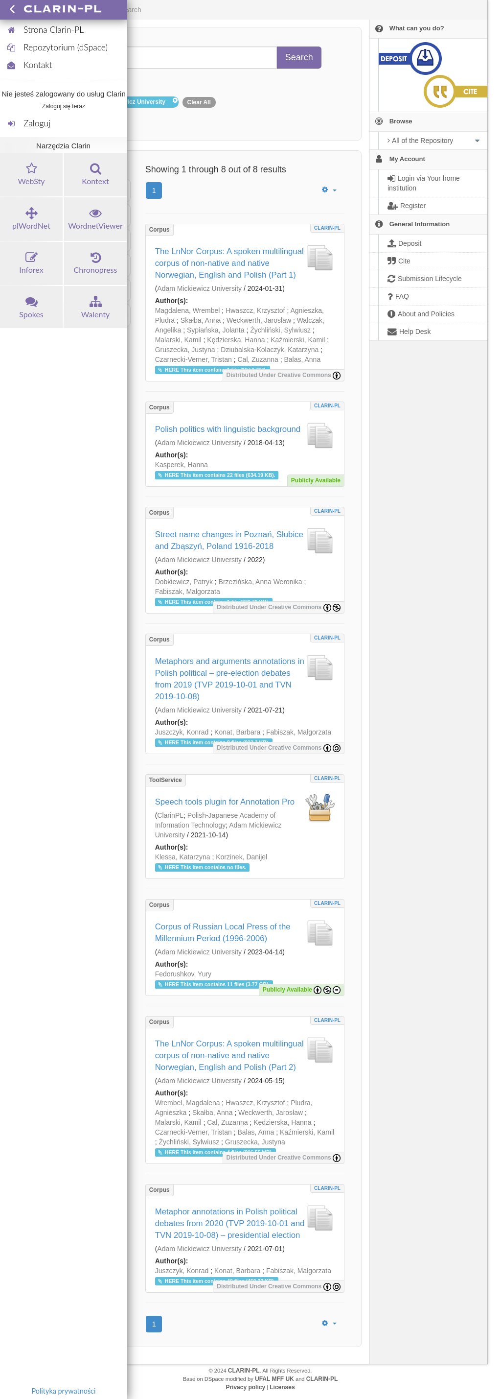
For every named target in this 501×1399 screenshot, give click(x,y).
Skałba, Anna (201, 320)
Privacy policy (245, 1387)
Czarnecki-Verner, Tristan (193, 359)
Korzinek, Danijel (241, 857)
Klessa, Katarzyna (182, 857)
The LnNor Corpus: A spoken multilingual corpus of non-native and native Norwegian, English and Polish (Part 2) (229, 1055)
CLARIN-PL (327, 228)
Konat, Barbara (237, 732)
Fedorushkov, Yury (183, 974)
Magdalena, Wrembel (187, 310)
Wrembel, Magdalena (187, 1103)
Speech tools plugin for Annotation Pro (225, 801)
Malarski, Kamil (178, 340)
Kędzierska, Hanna (236, 340)
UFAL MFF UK (274, 1378)
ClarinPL (170, 815)
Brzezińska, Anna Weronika (260, 582)
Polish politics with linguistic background (228, 429)
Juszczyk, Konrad (182, 732)
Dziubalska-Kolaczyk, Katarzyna (270, 350)
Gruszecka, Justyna (185, 350)
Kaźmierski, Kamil (298, 340)
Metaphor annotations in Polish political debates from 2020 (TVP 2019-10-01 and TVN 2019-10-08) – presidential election (230, 1223)
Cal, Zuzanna (258, 359)
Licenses (282, 1387)
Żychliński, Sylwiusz (280, 330)
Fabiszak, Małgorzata (187, 591)
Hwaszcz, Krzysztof (255, 310)
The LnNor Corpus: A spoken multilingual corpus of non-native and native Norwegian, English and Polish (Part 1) (229, 263)
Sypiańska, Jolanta (216, 330)
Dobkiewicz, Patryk (184, 582)
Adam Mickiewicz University (199, 288)
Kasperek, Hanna (181, 465)
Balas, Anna (302, 359)
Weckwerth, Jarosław (259, 320)
